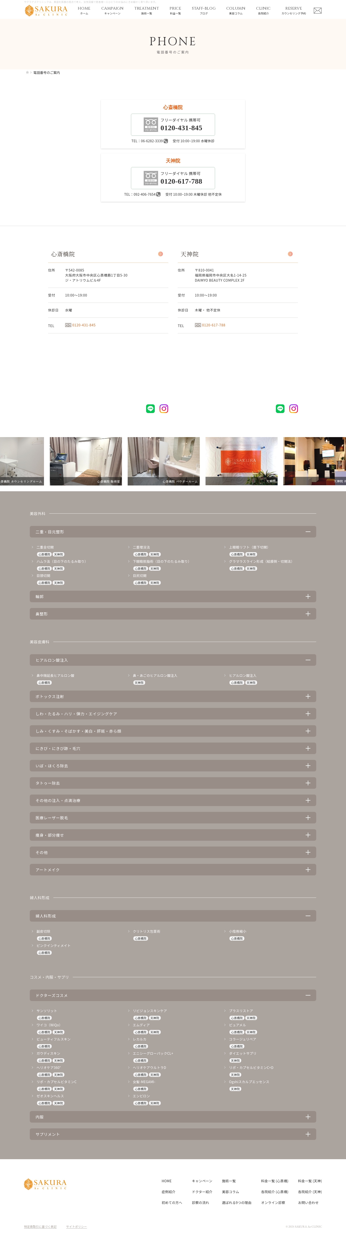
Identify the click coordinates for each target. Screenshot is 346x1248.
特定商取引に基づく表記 (40, 1226)
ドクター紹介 (202, 1191)
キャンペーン (202, 1180)
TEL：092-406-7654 (142, 194)
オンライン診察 (273, 1202)
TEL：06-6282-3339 (149, 140)
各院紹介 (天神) (310, 1191)
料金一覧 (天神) (310, 1180)
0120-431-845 (80, 325)
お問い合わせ (308, 1202)
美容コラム (230, 1191)
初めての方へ (172, 1202)
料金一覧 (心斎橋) (275, 1180)
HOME (167, 1180)
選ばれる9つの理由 (237, 1202)
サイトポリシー (76, 1226)
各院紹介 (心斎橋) (275, 1191)
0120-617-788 (210, 325)
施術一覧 (229, 1180)
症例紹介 (168, 1191)
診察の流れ (200, 1202)
